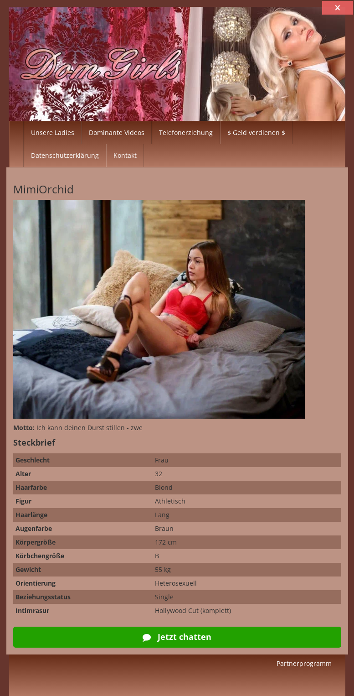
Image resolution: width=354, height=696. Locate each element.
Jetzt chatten (177, 636)
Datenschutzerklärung (65, 155)
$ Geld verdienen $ (256, 132)
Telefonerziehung (186, 132)
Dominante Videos (116, 132)
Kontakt (125, 155)
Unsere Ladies (52, 132)
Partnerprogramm (304, 663)
